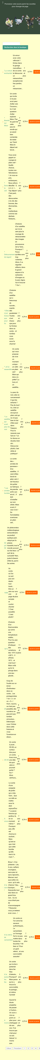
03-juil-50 (5, 545)
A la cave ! (6, 887)
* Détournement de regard (9, 254)
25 (5, 709)
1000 (6, 593)
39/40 (6, 760)
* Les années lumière (7, 490)
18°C (6, 649)
